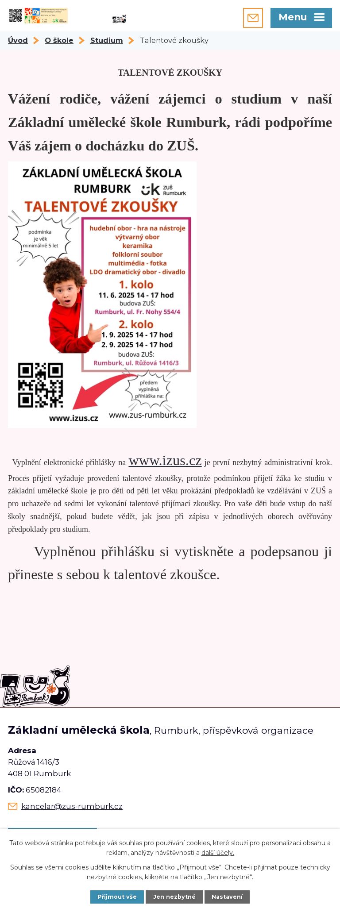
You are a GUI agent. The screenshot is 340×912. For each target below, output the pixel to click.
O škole (59, 40)
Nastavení (227, 896)
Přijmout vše (117, 896)
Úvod (18, 40)
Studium (106, 40)
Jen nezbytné (174, 896)
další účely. (217, 853)
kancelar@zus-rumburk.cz (72, 806)
